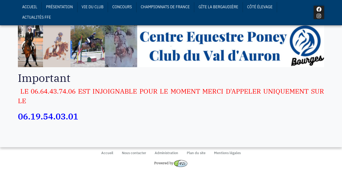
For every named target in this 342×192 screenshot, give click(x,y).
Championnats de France (165, 7)
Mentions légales (227, 153)
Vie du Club (93, 7)
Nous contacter (134, 153)
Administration (166, 153)
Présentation (59, 7)
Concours (122, 7)
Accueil (29, 7)
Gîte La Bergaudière (218, 7)
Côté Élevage (260, 7)
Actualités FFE (36, 17)
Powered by (170, 163)
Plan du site (196, 153)
